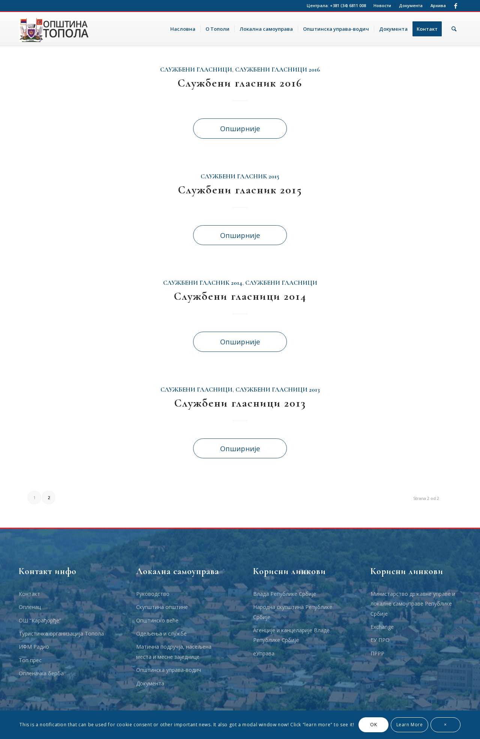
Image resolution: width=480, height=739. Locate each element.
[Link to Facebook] (455, 5)
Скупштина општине (162, 606)
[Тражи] (454, 29)
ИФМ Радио (34, 646)
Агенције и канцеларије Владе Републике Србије (291, 635)
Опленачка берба (41, 673)
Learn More (409, 724)
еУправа (263, 653)
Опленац (30, 606)
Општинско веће (157, 620)
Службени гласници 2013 (278, 389)
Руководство (153, 593)
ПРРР (377, 653)
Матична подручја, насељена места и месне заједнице (174, 651)
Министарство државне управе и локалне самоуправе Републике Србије (412, 603)
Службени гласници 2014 (240, 296)
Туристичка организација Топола (61, 633)
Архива (438, 5)
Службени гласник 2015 (240, 176)
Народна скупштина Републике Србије (292, 611)
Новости (382, 5)
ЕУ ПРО (380, 639)
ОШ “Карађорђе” (40, 620)
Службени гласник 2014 (202, 283)
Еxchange (382, 626)
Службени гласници (196, 69)
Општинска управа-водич (168, 669)
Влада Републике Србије (284, 593)
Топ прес (30, 660)
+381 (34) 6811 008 (348, 5)
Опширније (240, 128)
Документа (411, 5)
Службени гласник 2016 (240, 83)
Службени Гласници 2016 (277, 69)
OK (373, 724)
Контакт (29, 593)
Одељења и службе (161, 633)
